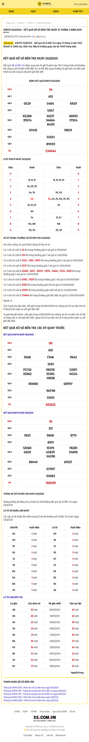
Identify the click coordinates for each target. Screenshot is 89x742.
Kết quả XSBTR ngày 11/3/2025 (18, 412)
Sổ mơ (72, 711)
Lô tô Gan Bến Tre (13, 597)
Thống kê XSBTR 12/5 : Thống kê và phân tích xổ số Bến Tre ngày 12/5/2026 (34, 694)
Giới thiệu (27, 735)
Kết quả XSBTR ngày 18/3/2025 (18, 334)
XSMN (55, 11)
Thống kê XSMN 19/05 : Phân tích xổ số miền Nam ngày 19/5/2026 (31, 687)
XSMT (33, 11)
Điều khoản (61, 735)
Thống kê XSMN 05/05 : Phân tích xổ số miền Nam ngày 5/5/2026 (30, 700)
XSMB (11, 11)
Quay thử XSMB (60, 711)
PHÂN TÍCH (78, 11)
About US (39, 735)
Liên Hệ (49, 735)
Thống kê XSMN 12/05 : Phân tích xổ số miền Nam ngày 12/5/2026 (30, 697)
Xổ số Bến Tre (18, 65)
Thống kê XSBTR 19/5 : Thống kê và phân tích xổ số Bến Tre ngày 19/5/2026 (34, 690)
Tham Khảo (45, 711)
